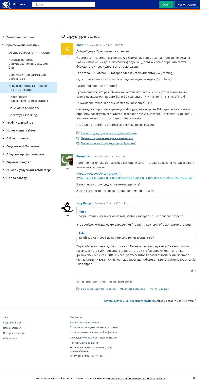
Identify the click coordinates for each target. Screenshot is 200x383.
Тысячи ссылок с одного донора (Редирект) (108, 143)
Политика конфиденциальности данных (94, 327)
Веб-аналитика (12, 328)
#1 (123, 156)
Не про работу (14, 177)
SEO (5, 317)
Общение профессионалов (22, 154)
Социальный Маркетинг (20, 146)
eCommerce (10, 338)
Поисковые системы (17, 37)
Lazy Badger (84, 203)
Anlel (79, 45)
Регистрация (187, 4)
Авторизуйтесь (114, 301)
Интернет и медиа (14, 333)
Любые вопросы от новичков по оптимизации (29, 88)
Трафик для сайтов (17, 122)
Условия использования (84, 322)
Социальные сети (13, 322)
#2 (125, 203)
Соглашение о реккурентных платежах (93, 337)
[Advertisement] (100, 20)
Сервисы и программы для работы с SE (27, 76)
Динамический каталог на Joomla (99, 288)
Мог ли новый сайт (160, 288)
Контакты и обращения (84, 342)
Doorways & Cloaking (23, 115)
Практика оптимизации (20, 45)
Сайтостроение (14, 138)
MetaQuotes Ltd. (93, 356)
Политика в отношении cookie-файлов (93, 332)
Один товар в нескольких (133, 288)
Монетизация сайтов (18, 130)
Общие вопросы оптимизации (30, 52)
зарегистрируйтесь (143, 301)
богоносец (83, 156)
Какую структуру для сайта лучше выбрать (108, 133)
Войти (166, 4)
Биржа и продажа (16, 162)
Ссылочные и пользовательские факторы (28, 99)
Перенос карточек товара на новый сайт (107, 138)
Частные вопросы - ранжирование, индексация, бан (28, 63)
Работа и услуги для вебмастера (26, 169)
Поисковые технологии (25, 108)
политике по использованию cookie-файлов (136, 378)
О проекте (76, 317)
